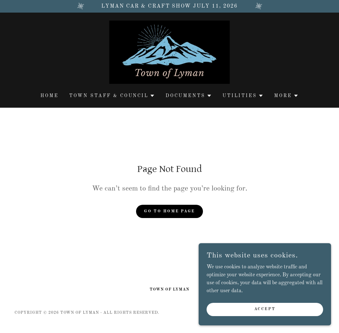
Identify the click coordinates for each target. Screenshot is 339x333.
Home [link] (49, 95)
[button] (112, 96)
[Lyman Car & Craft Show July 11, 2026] (169, 6)
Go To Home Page (169, 211)
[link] (169, 52)
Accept (264, 309)
